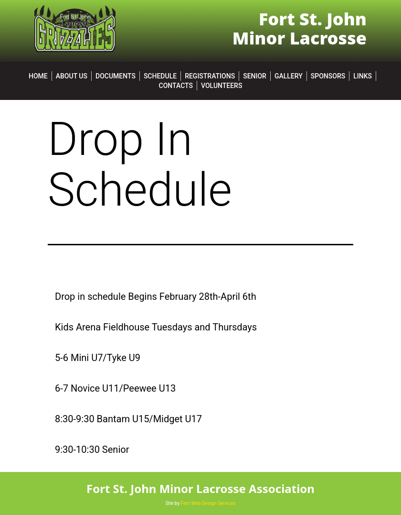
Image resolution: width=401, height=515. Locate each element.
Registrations (210, 76)
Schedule (160, 76)
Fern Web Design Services (208, 503)
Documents (115, 76)
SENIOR (254, 76)
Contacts (176, 85)
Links (362, 76)
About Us (71, 76)
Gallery (288, 76)
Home (38, 76)
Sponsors (328, 76)
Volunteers (221, 85)
